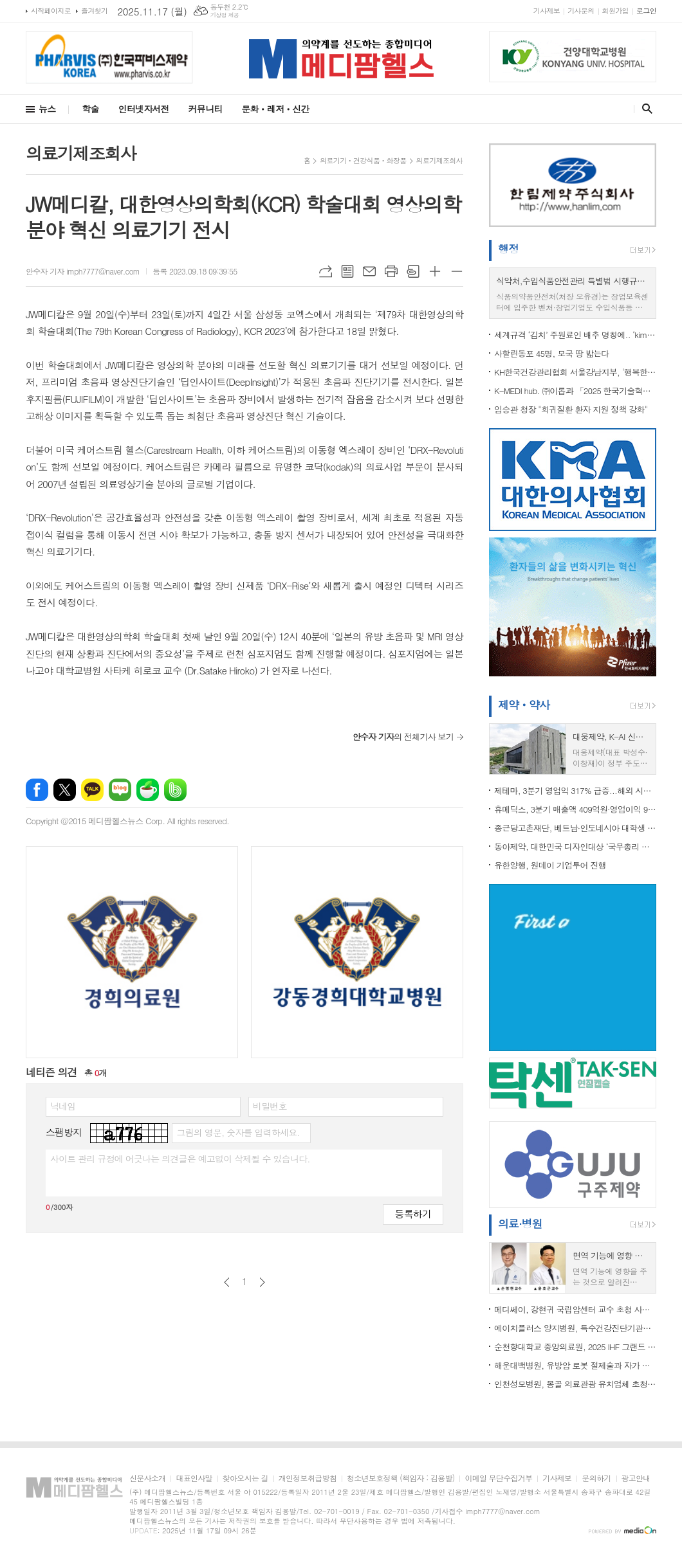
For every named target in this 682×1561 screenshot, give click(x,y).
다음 (262, 1282)
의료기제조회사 (439, 160)
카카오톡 (92, 790)
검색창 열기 (644, 108)
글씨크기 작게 (456, 271)
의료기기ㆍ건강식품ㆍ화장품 (363, 160)
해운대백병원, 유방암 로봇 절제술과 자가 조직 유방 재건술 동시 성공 (575, 1365)
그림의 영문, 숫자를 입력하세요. (237, 1132)
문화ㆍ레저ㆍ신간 (275, 108)
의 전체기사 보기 (403, 736)
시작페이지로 (51, 10)
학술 (90, 108)
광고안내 (636, 1478)
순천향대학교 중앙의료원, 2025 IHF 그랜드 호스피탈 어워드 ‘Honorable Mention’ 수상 (575, 1346)
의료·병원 (520, 1223)
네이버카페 (147, 790)
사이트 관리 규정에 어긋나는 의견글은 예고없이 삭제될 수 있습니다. (180, 1158)
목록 (347, 271)
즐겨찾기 (94, 10)
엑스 (64, 790)
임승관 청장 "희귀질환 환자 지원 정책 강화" (570, 409)
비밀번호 (270, 1105)
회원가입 (615, 10)
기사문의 (580, 10)
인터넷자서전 (143, 108)
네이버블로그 (120, 790)
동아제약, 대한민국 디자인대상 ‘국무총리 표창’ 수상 (575, 846)
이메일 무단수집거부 (498, 1478)
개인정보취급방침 (307, 1478)
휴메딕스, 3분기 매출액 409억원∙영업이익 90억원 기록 (575, 809)
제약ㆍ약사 (523, 704)
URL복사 (325, 271)
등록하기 (413, 1213)
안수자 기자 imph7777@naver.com (83, 271)
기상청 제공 (224, 15)
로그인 (646, 10)
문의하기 (596, 1478)
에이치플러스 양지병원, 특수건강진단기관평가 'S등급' (575, 1328)
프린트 (391, 271)
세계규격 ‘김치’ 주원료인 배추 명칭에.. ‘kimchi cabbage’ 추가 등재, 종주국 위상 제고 (575, 335)
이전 (226, 1282)
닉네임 (62, 1105)
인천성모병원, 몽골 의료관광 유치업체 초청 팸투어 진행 (575, 1384)
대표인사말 (194, 1478)
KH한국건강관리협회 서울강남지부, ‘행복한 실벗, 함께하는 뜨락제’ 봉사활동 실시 (575, 372)
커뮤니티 (206, 108)
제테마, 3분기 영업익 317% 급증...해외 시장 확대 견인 (575, 790)
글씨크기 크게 (435, 271)
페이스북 (37, 790)
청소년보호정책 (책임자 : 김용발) (400, 1478)
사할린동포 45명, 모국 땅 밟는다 (551, 353)
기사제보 (546, 10)
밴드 (175, 790)
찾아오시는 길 (245, 1478)
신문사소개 (147, 1478)
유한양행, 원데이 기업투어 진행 (550, 865)
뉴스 (47, 108)
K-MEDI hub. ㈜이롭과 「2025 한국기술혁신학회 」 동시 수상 (575, 390)
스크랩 (413, 271)
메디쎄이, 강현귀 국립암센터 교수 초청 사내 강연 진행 (575, 1309)
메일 (369, 271)
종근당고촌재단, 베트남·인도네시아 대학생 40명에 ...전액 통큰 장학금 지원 (575, 828)
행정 (508, 249)
